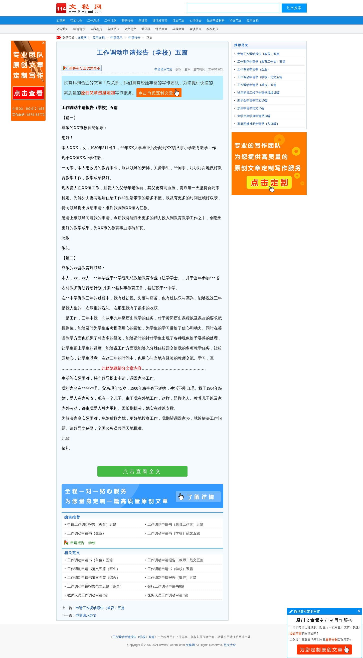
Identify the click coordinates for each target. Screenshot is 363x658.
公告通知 (62, 29)
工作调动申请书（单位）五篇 (90, 560)
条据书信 (113, 29)
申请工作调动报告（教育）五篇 (91, 524)
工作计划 (110, 20)
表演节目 (196, 29)
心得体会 (196, 20)
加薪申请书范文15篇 (251, 108)
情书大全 (161, 29)
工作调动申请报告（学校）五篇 (133, 637)
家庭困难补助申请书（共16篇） (258, 124)
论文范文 (236, 20)
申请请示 (79, 29)
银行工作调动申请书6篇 (166, 586)
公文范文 (130, 29)
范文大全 (76, 20)
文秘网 (60, 20)
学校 (91, 543)
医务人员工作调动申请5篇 (167, 595)
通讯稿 (145, 29)
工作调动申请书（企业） (86, 533)
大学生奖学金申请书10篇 (254, 116)
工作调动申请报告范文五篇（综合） (95, 586)
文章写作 (324, 633)
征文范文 (178, 20)
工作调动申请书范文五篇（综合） (93, 578)
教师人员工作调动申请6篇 (87, 595)
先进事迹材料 (216, 20)
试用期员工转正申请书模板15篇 (258, 92)
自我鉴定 (96, 29)
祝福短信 (213, 29)
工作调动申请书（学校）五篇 (170, 569)
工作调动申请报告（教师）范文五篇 (175, 560)
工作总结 (93, 20)
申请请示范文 (163, 69)
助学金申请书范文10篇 (252, 100)
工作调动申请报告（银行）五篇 (172, 578)
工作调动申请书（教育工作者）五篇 (175, 524)
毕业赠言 (178, 29)
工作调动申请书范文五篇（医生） (93, 569)
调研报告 (127, 20)
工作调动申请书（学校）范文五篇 (173, 533)
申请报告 (134, 37)
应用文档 (253, 20)
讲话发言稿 (159, 20)
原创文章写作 (28, 81)
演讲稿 (142, 20)
